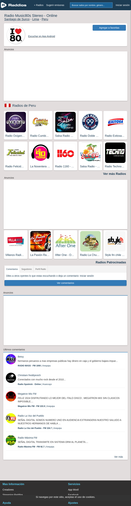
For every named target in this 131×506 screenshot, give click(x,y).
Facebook (73, 494)
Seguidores (26, 269)
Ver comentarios (65, 283)
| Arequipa (34, 366)
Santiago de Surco (17, 19)
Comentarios (12, 269)
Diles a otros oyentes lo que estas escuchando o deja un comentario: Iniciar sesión (50, 275)
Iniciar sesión (123, 5)
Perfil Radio (40, 269)
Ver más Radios (114, 174)
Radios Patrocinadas (111, 262)
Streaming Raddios (13, 494)
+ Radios (38, 5)
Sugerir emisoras (55, 5)
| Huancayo (35, 384)
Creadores (8, 489)
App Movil (73, 489)
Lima (35, 19)
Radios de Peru (24, 105)
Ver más (118, 456)
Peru (45, 19)
